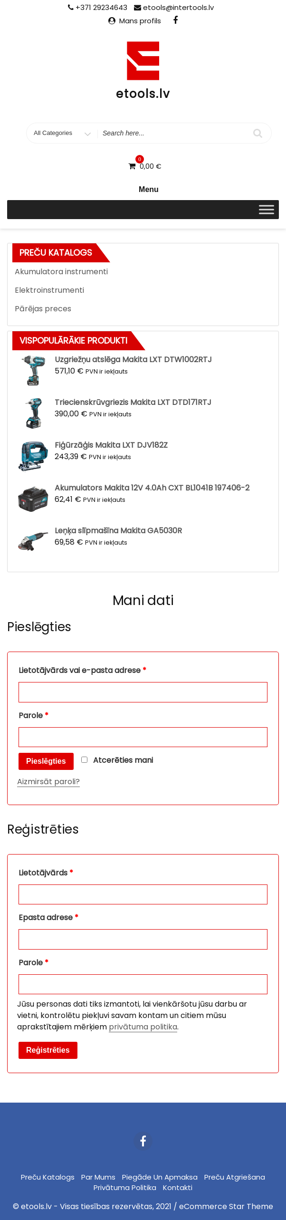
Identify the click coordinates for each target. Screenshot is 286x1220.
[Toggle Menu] (266, 209)
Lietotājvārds (46, 872)
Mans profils (140, 21)
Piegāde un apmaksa (160, 1177)
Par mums (98, 1177)
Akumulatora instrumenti (61, 271)
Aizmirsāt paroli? (48, 781)
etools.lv (143, 94)
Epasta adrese (48, 917)
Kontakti (177, 1187)
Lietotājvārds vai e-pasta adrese (82, 670)
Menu (143, 189)
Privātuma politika (125, 1187)
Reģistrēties (48, 1050)
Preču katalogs (48, 1177)
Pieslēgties (46, 761)
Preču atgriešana (234, 1177)
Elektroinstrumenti (49, 290)
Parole (33, 715)
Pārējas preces (43, 308)
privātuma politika (143, 1026)
